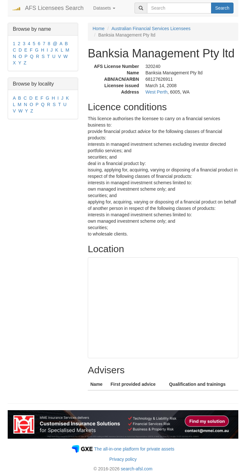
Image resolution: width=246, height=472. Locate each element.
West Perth (156, 92)
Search (222, 8)
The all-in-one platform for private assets (134, 448)
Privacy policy (123, 459)
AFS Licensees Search (54, 8)
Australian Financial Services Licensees (151, 28)
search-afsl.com (136, 468)
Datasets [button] (104, 8)
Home (98, 28)
